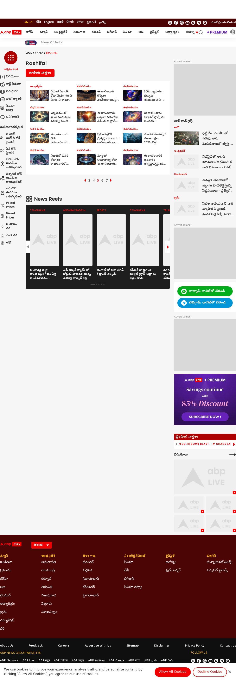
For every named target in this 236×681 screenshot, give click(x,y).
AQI (5, 243)
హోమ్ (29, 32)
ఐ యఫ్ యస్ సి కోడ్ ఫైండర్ (10, 138)
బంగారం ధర (8, 226)
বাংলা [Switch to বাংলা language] (80, 23)
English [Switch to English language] (49, 23)
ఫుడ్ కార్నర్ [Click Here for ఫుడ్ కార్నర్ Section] (173, 570)
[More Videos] (232, 454)
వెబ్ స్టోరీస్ (9, 91)
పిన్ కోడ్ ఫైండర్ (8, 151)
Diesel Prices (7, 216)
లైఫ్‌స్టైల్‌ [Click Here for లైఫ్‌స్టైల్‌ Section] (170, 556)
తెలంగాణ (79, 32)
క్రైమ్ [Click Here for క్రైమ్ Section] (3, 612)
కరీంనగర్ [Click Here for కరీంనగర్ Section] (89, 587)
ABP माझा (78, 661)
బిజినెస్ (96, 32)
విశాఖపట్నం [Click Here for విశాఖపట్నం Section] (49, 612)
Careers (63, 646)
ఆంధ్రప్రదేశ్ (60, 32)
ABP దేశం (167, 661)
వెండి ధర (8, 235)
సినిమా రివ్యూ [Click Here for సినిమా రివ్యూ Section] (133, 587)
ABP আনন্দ (61, 661)
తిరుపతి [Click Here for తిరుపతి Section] (46, 587)
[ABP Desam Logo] (10, 32)
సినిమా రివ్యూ (7, 108)
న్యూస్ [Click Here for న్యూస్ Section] (4, 556)
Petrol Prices (7, 205)
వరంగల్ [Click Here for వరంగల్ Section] (88, 562)
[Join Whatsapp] (204, 22)
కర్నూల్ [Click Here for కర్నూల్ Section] (46, 579)
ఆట (140, 32)
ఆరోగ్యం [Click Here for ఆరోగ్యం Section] (171, 562)
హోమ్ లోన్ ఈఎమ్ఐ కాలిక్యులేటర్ (11, 164)
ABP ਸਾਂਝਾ (134, 661)
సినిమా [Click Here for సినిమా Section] (128, 562)
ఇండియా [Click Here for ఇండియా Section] (6, 562)
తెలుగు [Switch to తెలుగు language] (29, 23)
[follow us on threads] (181, 22)
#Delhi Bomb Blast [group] (194, 444)
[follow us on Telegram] (199, 22)
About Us (6, 646)
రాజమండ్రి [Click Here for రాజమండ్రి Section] (48, 570)
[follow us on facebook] (175, 22)
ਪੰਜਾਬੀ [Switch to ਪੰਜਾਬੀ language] (70, 23)
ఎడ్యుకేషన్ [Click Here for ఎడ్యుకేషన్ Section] (7, 620)
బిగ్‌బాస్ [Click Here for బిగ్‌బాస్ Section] (129, 579)
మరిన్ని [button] (192, 32)
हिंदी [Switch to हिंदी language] (38, 23)
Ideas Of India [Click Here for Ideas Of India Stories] (51, 42)
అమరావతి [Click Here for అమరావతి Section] (48, 562)
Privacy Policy (194, 646)
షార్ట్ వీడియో (10, 84)
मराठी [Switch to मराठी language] (60, 23)
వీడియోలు (9, 76)
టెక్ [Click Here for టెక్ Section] (2, 629)
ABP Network (9, 661)
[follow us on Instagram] (193, 22)
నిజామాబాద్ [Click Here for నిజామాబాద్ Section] (91, 579)
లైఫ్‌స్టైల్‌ (154, 32)
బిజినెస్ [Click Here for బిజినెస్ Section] (211, 556)
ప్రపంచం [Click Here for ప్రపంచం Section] (5, 570)
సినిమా (127, 32)
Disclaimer (162, 646)
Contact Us (228, 646)
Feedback (36, 646)
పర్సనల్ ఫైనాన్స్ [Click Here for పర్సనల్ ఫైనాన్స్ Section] (217, 570)
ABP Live (28, 661)
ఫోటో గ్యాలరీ (11, 99)
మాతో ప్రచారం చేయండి (223, 22)
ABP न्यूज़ (44, 661)
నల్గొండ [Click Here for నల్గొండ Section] (88, 570)
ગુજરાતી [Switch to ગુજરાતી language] (91, 23)
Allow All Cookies (172, 672)
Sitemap (132, 646)
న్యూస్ (43, 32)
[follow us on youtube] (187, 22)
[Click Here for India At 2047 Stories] (31, 42)
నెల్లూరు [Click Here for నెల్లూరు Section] (46, 604)
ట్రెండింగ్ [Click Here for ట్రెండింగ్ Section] (5, 596)
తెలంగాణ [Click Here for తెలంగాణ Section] (89, 556)
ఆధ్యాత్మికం (172, 32)
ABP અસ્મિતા (96, 661)
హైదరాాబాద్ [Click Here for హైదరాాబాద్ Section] (91, 596)
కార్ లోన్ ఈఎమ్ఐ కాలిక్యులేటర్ (11, 193)
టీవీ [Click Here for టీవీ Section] (126, 570)
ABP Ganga (116, 661)
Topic (39, 53)
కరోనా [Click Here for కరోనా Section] (4, 579)
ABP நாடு (150, 661)
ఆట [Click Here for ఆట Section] (2, 587)
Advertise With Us (98, 646)
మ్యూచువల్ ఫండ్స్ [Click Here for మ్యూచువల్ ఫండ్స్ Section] (219, 562)
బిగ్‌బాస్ (112, 32)
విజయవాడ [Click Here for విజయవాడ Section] (48, 596)
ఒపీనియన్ (9, 117)
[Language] (41, 545)
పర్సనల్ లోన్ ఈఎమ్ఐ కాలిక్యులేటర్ (11, 178)
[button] (10, 61)
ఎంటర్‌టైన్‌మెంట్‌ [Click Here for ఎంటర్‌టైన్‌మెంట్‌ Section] (134, 556)
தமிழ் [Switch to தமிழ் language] (102, 23)
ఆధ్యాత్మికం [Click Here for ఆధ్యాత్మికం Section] (7, 604)
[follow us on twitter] (170, 22)
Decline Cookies (209, 672)
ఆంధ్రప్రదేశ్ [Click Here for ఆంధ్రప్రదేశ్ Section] (48, 556)
